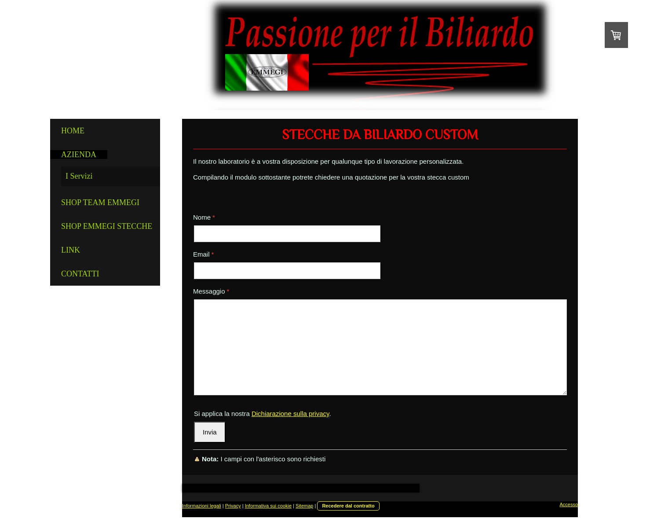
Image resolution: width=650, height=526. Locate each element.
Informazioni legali (201, 505)
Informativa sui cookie (268, 505)
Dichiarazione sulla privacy (290, 413)
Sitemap (304, 505)
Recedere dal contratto (348, 505)
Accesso (568, 504)
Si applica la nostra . (262, 413)
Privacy (233, 505)
